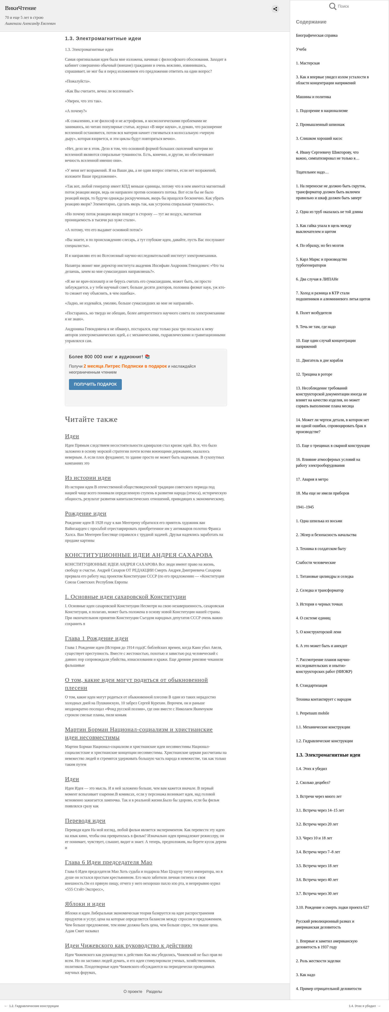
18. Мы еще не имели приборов (322, 493)
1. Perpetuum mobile (312, 713)
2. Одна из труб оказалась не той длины (329, 212)
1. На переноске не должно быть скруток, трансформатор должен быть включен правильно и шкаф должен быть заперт (331, 192)
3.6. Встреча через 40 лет (317, 879)
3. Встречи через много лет (319, 796)
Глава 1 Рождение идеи (96, 638)
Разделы (154, 991)
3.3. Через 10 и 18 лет (314, 838)
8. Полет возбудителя (314, 313)
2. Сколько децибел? (313, 782)
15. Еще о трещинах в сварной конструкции (333, 445)
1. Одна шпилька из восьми (319, 521)
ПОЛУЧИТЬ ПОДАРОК (95, 384)
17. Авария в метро (312, 479)
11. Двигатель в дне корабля (319, 360)
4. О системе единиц (313, 618)
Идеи (72, 436)
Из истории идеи (88, 477)
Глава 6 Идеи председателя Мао (108, 862)
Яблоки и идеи (85, 904)
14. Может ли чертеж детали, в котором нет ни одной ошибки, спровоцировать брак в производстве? (332, 426)
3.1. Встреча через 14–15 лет (320, 810)
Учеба (301, 49)
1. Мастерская (308, 63)
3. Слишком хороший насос (319, 138)
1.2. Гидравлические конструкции (324, 741)
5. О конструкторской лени (318, 632)
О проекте (133, 991)
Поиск (338, 6)
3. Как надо (305, 975)
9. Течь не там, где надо (316, 327)
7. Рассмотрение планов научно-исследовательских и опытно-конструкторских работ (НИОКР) (324, 665)
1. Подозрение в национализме (322, 111)
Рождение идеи (85, 513)
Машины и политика (313, 97)
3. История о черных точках (319, 604)
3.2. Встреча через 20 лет (317, 824)
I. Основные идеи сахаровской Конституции (125, 596)
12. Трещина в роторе (314, 374)
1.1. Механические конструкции (323, 727)
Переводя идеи (85, 820)
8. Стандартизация (311, 685)
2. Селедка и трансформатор (320, 590)
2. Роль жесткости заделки (318, 961)
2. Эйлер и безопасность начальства (326, 535)
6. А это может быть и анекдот (321, 646)
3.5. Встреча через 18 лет (317, 866)
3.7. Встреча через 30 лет (317, 893)
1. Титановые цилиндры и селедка (325, 576)
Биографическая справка (317, 35)
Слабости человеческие (316, 562)
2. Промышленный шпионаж (320, 124)
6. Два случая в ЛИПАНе (317, 279)
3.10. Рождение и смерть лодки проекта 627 (332, 907)
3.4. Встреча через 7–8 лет (318, 852)
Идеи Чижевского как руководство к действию (129, 945)
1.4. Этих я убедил (311, 768)
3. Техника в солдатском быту (321, 549)
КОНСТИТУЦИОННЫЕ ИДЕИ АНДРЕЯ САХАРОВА (139, 555)
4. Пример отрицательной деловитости (328, 988)
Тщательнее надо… (312, 172)
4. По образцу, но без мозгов (320, 245)
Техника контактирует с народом (323, 699)
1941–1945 (305, 507)
